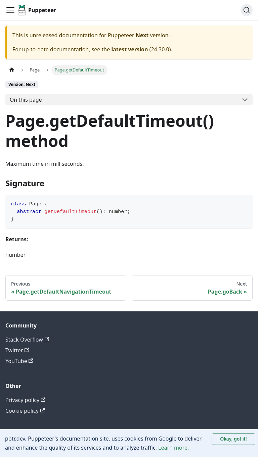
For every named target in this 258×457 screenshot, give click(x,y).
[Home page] (11, 70)
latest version (129, 49)
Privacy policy (25, 400)
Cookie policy (25, 410)
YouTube (19, 361)
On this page (26, 99)
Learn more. (173, 447)
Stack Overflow (27, 339)
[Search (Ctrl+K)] (247, 10)
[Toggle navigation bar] (10, 10)
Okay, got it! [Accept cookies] (233, 439)
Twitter (17, 350)
